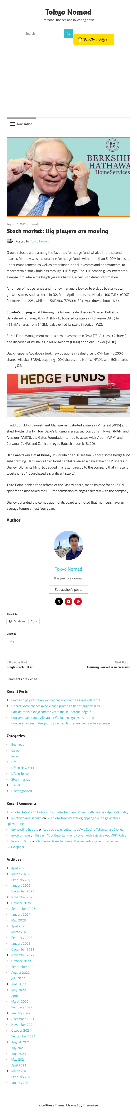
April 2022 (18, 995)
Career (16, 750)
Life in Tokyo (20, 773)
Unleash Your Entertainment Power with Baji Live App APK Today (82, 812)
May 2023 (18, 920)
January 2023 (21, 943)
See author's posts (68, 589)
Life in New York (22, 767)
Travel (15, 785)
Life (14, 762)
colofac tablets (21, 812)
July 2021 (18, 1047)
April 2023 (18, 926)
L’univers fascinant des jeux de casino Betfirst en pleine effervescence (60, 723)
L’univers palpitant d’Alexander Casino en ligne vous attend (52, 717)
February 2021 (22, 1077)
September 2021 (23, 1036)
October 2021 (21, 1030)
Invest (34, 224)
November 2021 (23, 1024)
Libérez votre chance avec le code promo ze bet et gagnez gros (55, 706)
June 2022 (18, 984)
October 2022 (21, 961)
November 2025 (23, 897)
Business (17, 744)
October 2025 (21, 902)
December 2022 (22, 949)
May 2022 (18, 989)
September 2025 (23, 908)
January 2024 (21, 914)
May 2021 (18, 1059)
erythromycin (20, 835)
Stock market (20, 779)
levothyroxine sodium (26, 818)
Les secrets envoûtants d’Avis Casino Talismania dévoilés (83, 829)
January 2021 (21, 1082)
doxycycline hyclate (24, 829)
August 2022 (20, 972)
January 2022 (21, 1013)
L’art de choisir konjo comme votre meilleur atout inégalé (51, 711)
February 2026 (22, 879)
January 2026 (21, 885)
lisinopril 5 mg (21, 841)
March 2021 (20, 1071)
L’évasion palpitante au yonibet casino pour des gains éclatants (55, 700)
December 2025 (22, 891)
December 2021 (22, 1018)
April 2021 (18, 1065)
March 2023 (20, 932)
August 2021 (20, 1042)
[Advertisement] (68, 81)
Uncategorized (21, 791)
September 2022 (23, 966)
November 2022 (23, 955)
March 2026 (20, 873)
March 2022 (20, 1001)
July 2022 (18, 978)
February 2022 (22, 1007)
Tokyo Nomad (68, 12)
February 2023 (22, 937)
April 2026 (18, 868)
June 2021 (18, 1053)
